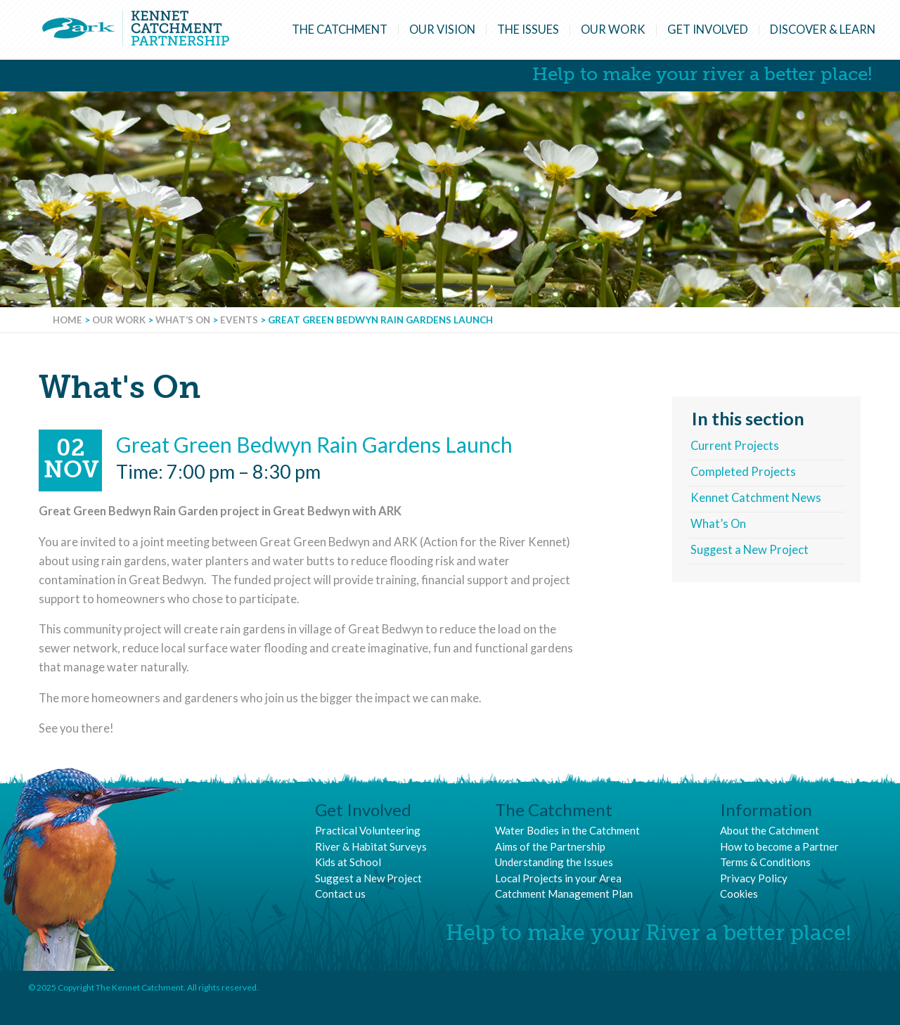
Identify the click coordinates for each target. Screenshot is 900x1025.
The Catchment (339, 29)
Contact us (340, 893)
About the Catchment (769, 830)
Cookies (739, 893)
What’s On (718, 524)
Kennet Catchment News (755, 498)
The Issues (528, 29)
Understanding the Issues (554, 862)
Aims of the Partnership (550, 846)
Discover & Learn (822, 29)
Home (67, 319)
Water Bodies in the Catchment (567, 830)
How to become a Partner (779, 846)
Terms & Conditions (765, 862)
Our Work (613, 29)
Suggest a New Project (749, 550)
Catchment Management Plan (564, 893)
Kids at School (348, 862)
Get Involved (707, 29)
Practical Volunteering (367, 830)
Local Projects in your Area (558, 878)
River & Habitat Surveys (371, 846)
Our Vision (442, 29)
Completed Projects (743, 472)
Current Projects (734, 446)
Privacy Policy (754, 878)
